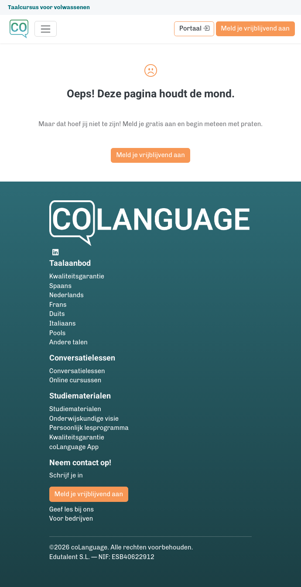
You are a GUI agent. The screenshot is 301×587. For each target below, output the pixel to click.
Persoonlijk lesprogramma (89, 428)
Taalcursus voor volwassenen (49, 7)
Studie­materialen (75, 409)
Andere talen (68, 342)
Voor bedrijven (71, 518)
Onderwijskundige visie (84, 418)
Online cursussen (75, 380)
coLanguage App (74, 447)
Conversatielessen (77, 371)
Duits (57, 314)
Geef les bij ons (71, 509)
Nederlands (66, 295)
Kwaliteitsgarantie (76, 276)
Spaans (60, 286)
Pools (57, 333)
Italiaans (62, 323)
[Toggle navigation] (45, 29)
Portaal (194, 28)
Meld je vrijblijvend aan (255, 28)
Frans (58, 305)
